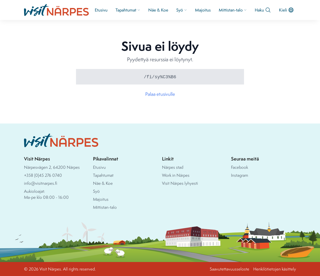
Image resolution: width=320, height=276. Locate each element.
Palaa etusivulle (160, 94)
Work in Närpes (176, 175)
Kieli (286, 10)
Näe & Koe (158, 10)
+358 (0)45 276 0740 (43, 175)
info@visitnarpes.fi (40, 183)
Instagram (239, 175)
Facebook (239, 167)
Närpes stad (172, 167)
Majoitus (203, 10)
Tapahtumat (128, 10)
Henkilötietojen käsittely (274, 269)
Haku (263, 10)
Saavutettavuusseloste (229, 269)
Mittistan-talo (233, 10)
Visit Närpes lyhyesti (180, 183)
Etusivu (101, 10)
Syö (181, 10)
